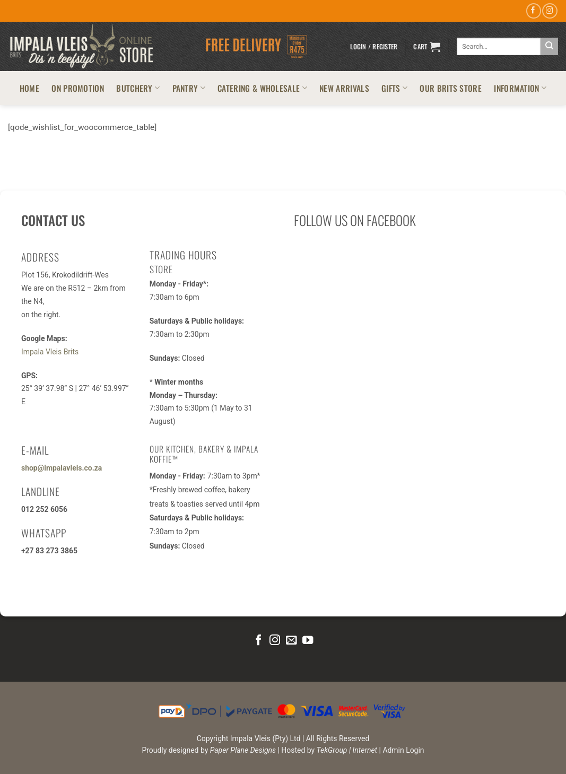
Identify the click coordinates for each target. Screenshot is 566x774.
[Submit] (549, 46)
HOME (29, 88)
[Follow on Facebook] (533, 11)
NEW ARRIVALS (344, 88)
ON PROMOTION (77, 88)
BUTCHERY (138, 88)
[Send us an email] (291, 640)
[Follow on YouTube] (307, 640)
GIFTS (394, 88)
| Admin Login (401, 750)
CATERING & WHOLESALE (262, 88)
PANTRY (188, 88)
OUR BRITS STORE (451, 88)
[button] (373, 46)
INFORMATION (520, 88)
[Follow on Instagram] (549, 11)
